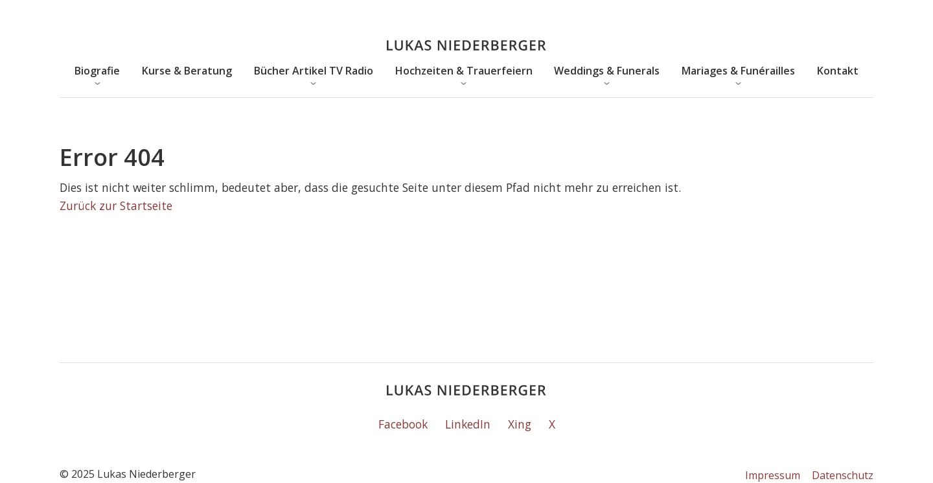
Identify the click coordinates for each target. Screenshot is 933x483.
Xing (519, 424)
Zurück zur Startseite (116, 205)
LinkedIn (467, 424)
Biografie (97, 71)
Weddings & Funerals (607, 71)
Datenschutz (842, 475)
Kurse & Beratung (187, 71)
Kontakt (837, 71)
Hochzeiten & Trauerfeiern (464, 71)
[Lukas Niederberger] (466, 45)
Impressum (772, 475)
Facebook (403, 424)
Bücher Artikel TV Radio (313, 71)
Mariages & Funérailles (738, 71)
